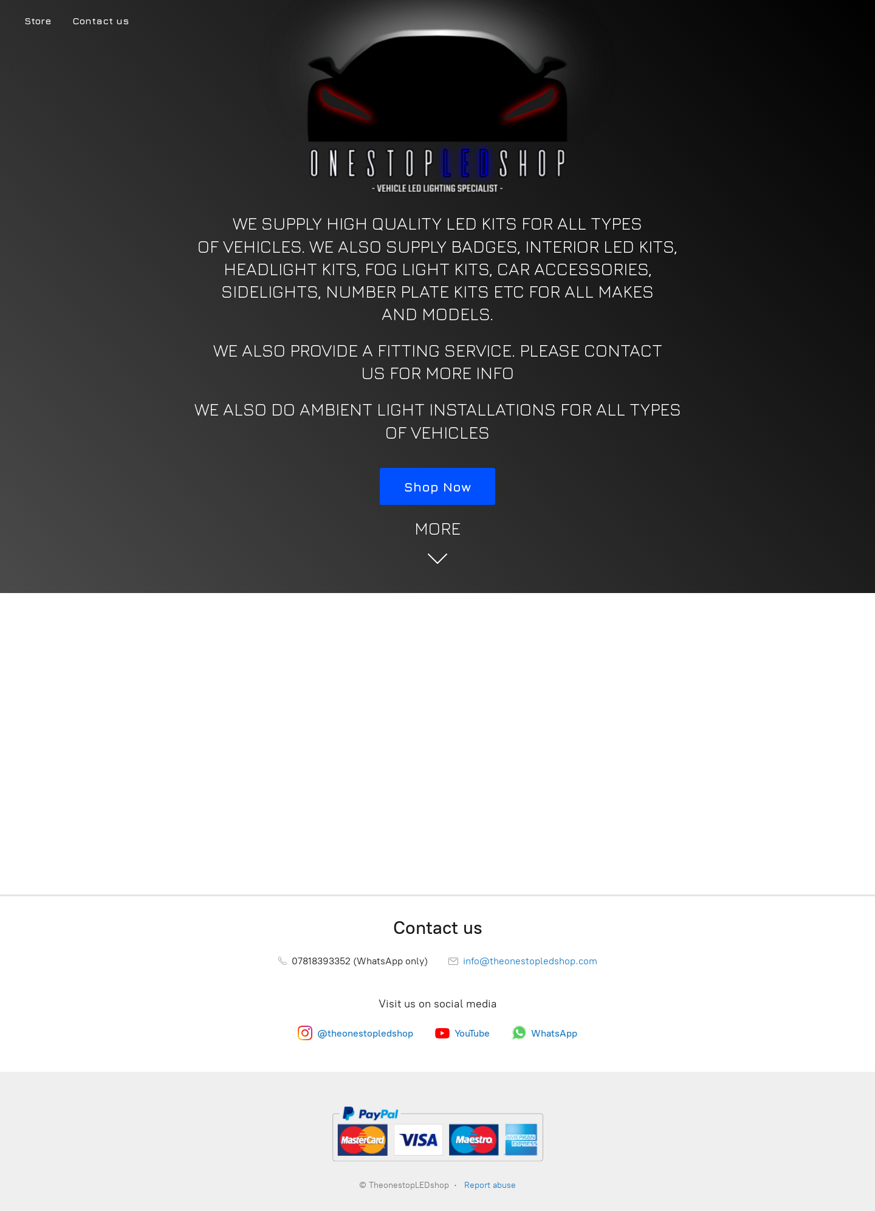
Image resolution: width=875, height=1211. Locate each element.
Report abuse (490, 1185)
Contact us (100, 20)
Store (37, 20)
